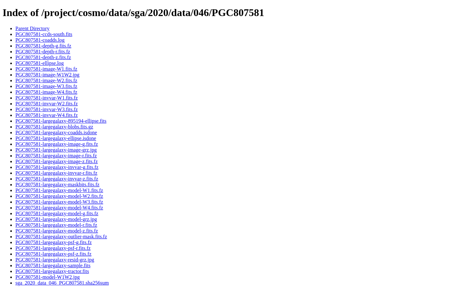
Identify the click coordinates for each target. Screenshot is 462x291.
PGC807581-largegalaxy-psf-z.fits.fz (53, 254)
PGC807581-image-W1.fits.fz (46, 69)
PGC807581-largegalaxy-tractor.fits (52, 271)
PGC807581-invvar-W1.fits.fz (46, 98)
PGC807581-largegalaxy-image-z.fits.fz (56, 161)
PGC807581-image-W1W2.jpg (47, 74)
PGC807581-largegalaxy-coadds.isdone (56, 132)
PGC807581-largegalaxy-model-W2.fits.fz (59, 196)
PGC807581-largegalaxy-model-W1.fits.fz (59, 190)
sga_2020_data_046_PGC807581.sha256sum (62, 283)
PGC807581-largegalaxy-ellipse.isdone (55, 138)
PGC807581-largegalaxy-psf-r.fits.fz (52, 248)
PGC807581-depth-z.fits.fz (43, 57)
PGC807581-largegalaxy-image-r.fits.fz (56, 155)
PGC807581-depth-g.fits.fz (43, 45)
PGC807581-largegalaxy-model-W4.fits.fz (59, 207)
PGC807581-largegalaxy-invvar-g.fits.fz (56, 167)
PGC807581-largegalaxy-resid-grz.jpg (54, 259)
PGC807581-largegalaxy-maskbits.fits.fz (57, 184)
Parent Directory (32, 28)
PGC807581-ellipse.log (39, 63)
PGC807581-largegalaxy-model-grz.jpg (56, 219)
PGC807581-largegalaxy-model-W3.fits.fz (59, 202)
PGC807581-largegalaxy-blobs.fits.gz (54, 126)
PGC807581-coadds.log (39, 40)
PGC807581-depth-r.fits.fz (42, 51)
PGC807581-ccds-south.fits (43, 34)
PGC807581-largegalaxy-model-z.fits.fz (56, 231)
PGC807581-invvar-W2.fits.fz (46, 103)
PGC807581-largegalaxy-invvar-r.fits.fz (56, 173)
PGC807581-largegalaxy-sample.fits (52, 265)
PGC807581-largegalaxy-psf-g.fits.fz (53, 242)
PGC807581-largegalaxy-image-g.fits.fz (56, 144)
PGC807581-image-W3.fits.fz (46, 86)
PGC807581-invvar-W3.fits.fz (46, 109)
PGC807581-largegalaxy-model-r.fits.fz (56, 225)
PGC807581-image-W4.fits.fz (46, 92)
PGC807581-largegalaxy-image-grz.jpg (56, 150)
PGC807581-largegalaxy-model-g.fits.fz (56, 213)
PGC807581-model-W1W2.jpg (47, 277)
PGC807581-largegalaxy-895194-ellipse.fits (61, 121)
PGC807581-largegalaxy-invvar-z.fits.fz (56, 178)
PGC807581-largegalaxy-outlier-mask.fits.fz (61, 236)
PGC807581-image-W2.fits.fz (46, 80)
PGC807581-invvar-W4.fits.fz (46, 115)
